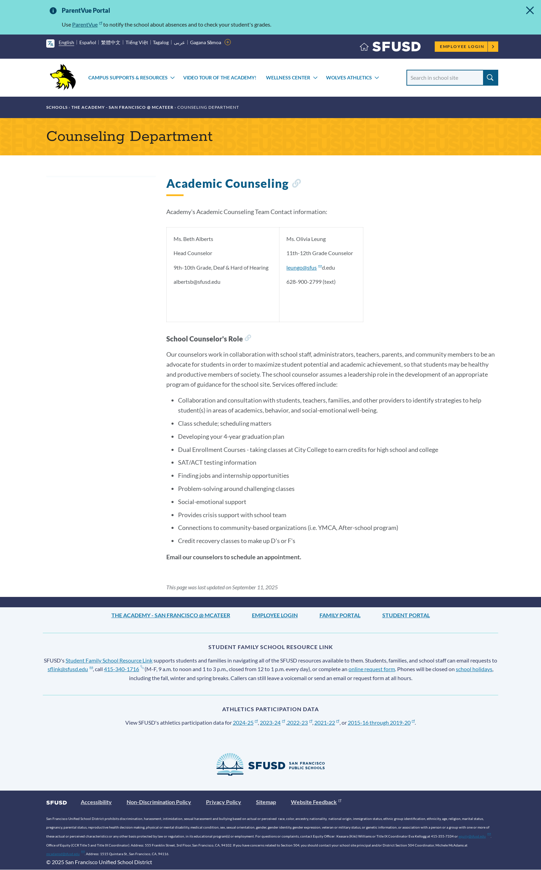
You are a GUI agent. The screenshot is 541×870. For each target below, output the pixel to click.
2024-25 (245, 722)
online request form (371, 669)
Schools (57, 107)
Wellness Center (288, 77)
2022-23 (299, 722)
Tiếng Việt (137, 42)
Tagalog (161, 42)
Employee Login (467, 46)
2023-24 (272, 722)
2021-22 (327, 722)
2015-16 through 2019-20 (381, 722)
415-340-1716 (124, 669)
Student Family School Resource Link (109, 660)
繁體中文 (110, 42)
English (66, 42)
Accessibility (96, 802)
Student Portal (406, 615)
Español (87, 42)
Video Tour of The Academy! (219, 77)
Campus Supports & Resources (128, 77)
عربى (179, 42)
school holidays (474, 669)
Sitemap (266, 802)
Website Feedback (316, 802)
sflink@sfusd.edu (70, 669)
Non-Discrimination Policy (159, 802)
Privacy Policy (223, 802)
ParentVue (87, 24)
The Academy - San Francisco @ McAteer (122, 107)
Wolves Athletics (349, 77)
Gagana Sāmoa (206, 42)
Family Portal (340, 615)
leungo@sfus (304, 267)
